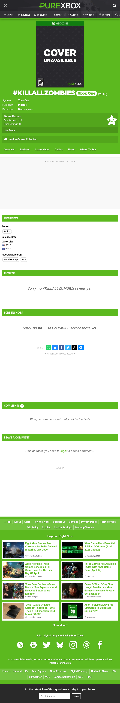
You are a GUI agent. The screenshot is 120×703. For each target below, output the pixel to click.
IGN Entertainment (53, 659)
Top (7, 521)
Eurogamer (35, 676)
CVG (80, 676)
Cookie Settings (63, 527)
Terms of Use (108, 521)
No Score (10, 130)
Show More (60, 625)
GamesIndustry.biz (64, 676)
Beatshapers (25, 109)
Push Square (39, 671)
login (63, 451)
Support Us (59, 521)
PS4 (24, 259)
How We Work (41, 521)
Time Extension (58, 671)
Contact (73, 521)
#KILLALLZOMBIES (55, 93)
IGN (114, 671)
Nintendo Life (20, 671)
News (71, 149)
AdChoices (90, 659)
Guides (59, 149)
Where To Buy (88, 149)
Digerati (22, 104)
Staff (27, 521)
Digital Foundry (79, 671)
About (17, 521)
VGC (47, 676)
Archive (46, 527)
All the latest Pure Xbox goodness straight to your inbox (60, 689)
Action (7, 231)
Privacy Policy (89, 521)
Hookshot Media (24, 659)
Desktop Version (84, 527)
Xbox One (23, 100)
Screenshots (42, 149)
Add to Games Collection (20, 139)
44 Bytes (78, 659)
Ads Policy (32, 527)
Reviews (25, 149)
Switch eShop (11, 259)
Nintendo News (99, 671)
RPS (89, 676)
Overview (9, 149)
